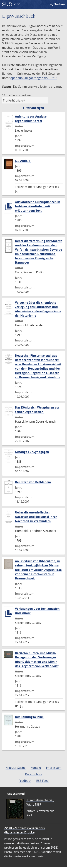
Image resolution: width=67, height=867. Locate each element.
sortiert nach (25, 95)
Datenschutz (33, 774)
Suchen (57, 4)
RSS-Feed (42, 781)
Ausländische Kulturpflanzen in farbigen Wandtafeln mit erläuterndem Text (37, 206)
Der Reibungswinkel (29, 717)
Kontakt (36, 768)
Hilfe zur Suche (16, 768)
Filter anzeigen (33, 108)
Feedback (25, 781)
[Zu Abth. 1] (23, 161)
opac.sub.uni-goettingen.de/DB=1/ (33, 78)
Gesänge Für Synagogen (32, 452)
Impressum (53, 768)
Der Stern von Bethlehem (33, 482)
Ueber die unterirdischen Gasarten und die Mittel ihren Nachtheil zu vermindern (36, 516)
